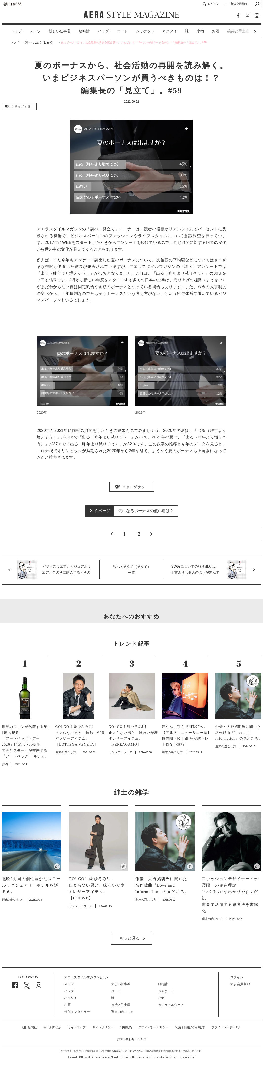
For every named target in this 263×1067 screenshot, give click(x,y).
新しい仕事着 (60, 31)
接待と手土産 (120, 1005)
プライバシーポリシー (153, 1027)
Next (151, 534)
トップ (16, 31)
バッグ (103, 31)
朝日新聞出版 (52, 1027)
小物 (200, 31)
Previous (112, 534)
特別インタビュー (77, 1012)
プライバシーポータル (226, 1027)
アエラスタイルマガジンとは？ (86, 977)
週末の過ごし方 (122, 1012)
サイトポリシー (103, 1027)
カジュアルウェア (171, 1005)
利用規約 (126, 1027)
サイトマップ (77, 1027)
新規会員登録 (239, 4)
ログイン (213, 4)
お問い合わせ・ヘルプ (131, 1039)
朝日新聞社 (29, 1027)
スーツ (35, 31)
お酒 (215, 31)
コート (122, 31)
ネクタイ (169, 31)
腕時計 (84, 31)
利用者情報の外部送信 (190, 1027)
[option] (12, 31)
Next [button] (245, 31)
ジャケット (145, 31)
